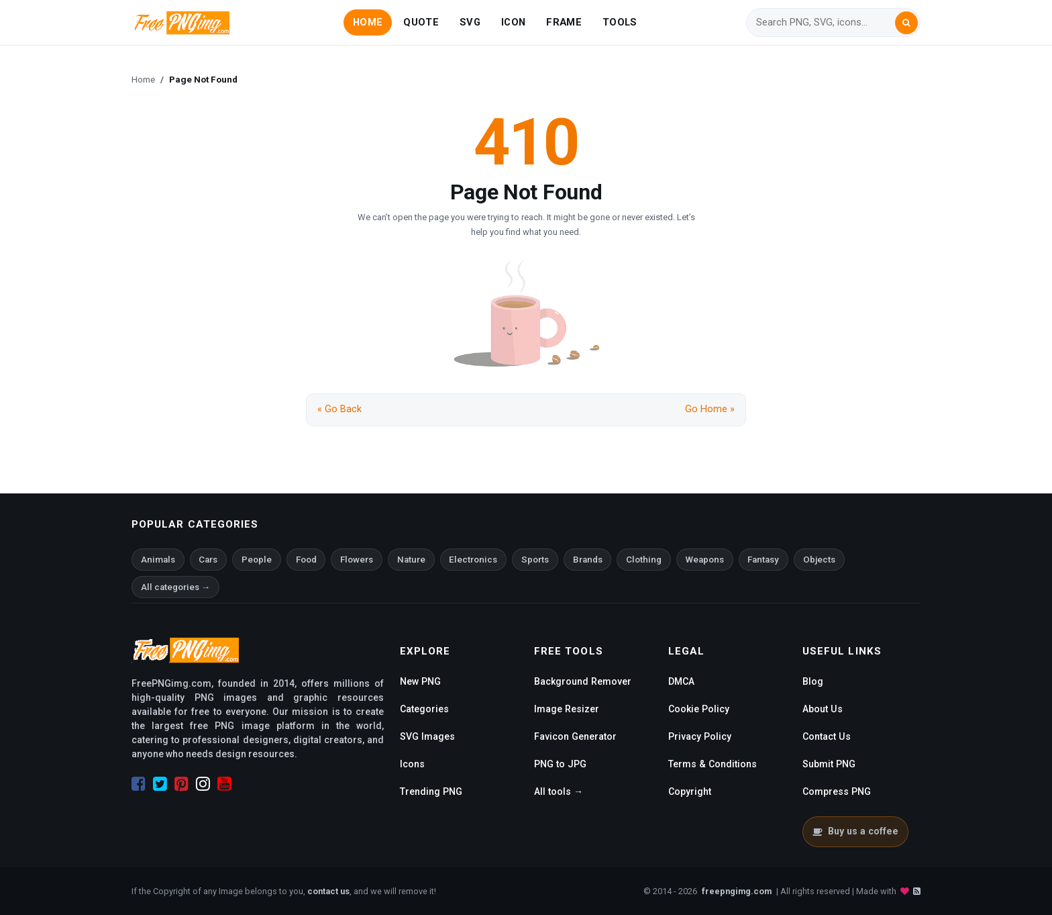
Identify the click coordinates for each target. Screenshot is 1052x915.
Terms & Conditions (712, 764)
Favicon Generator (575, 736)
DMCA (681, 681)
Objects (819, 560)
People (257, 560)
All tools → (558, 791)
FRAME (563, 22)
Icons (412, 764)
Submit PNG (828, 764)
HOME (367, 22)
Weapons (705, 560)
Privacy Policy (699, 736)
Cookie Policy (698, 709)
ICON (513, 22)
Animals (158, 560)
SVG (470, 22)
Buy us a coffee (855, 831)
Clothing (644, 560)
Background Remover (582, 681)
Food (306, 560)
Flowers (356, 560)
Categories (424, 709)
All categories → (175, 587)
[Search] (825, 22)
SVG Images (427, 736)
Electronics (473, 560)
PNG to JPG (560, 764)
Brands (587, 560)
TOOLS (619, 22)
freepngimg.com (737, 891)
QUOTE (420, 22)
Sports (535, 560)
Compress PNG (836, 791)
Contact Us (826, 736)
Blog (812, 681)
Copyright (689, 791)
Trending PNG (431, 791)
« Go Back (339, 409)
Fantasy (763, 560)
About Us (822, 709)
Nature (411, 560)
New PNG (420, 681)
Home (143, 79)
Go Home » (710, 409)
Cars (208, 560)
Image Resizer (566, 709)
